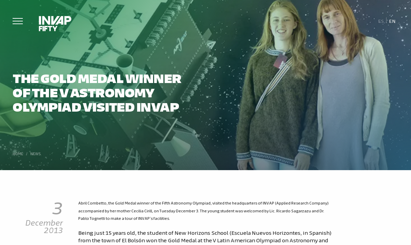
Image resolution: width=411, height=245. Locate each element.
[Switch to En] (392, 20)
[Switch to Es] (381, 20)
